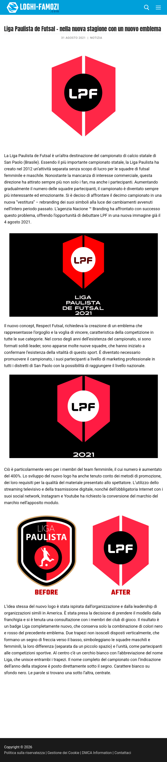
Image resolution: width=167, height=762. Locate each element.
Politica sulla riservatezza (24, 753)
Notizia (96, 37)
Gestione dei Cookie (63, 753)
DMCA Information (97, 753)
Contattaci (122, 753)
